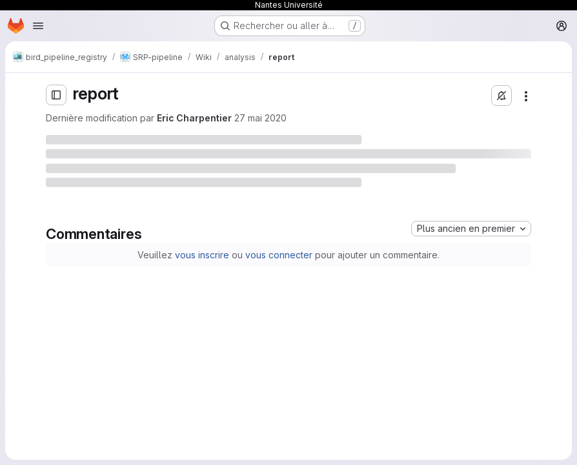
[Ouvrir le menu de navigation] (38, 26)
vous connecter (278, 254)
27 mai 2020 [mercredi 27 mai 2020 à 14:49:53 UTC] (260, 117)
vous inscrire (202, 254)
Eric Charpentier (194, 117)
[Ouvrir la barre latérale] (56, 95)
